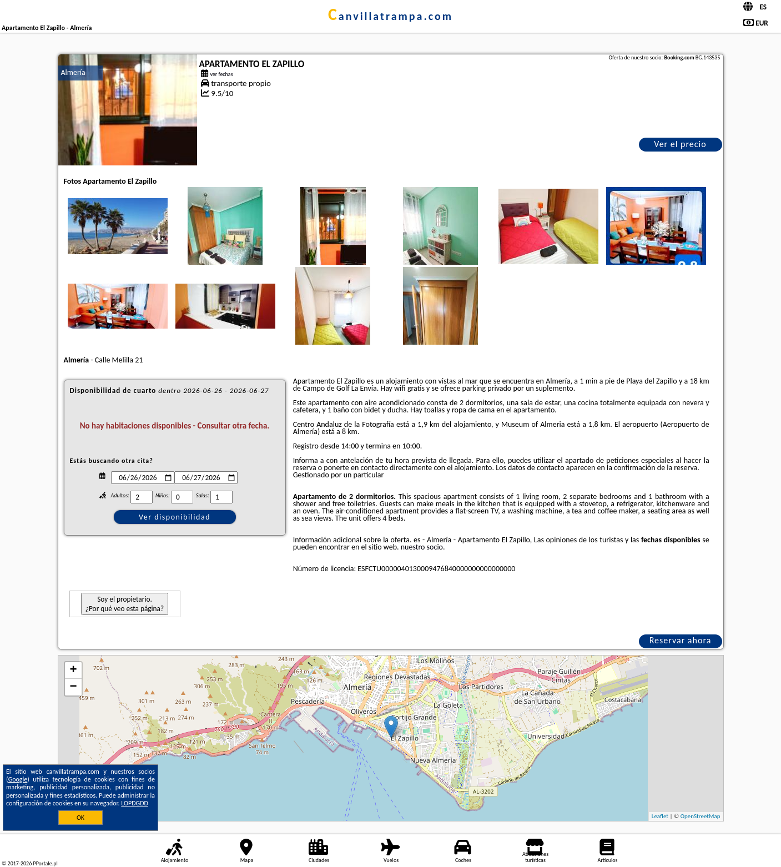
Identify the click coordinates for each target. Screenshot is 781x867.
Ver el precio (680, 144)
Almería (73, 72)
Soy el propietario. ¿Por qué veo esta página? (124, 603)
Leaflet (660, 816)
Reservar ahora (680, 640)
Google (18, 779)
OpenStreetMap (700, 816)
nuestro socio (422, 547)
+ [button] (73, 670)
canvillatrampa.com (390, 16)
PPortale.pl (45, 863)
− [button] (73, 687)
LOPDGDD (134, 803)
